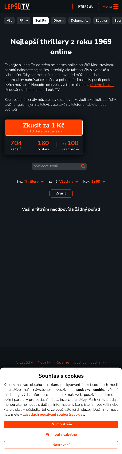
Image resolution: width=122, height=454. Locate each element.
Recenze (62, 362)
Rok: (94, 181)
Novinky (44, 362)
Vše (9, 20)
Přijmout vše (61, 424)
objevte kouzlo (102, 84)
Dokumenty (79, 20)
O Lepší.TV (24, 362)
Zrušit (61, 193)
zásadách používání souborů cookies (53, 414)
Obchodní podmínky (90, 362)
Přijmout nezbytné (61, 434)
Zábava (101, 20)
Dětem (58, 20)
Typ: (30, 181)
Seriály (40, 20)
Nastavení (61, 444)
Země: (64, 181)
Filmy (23, 20)
